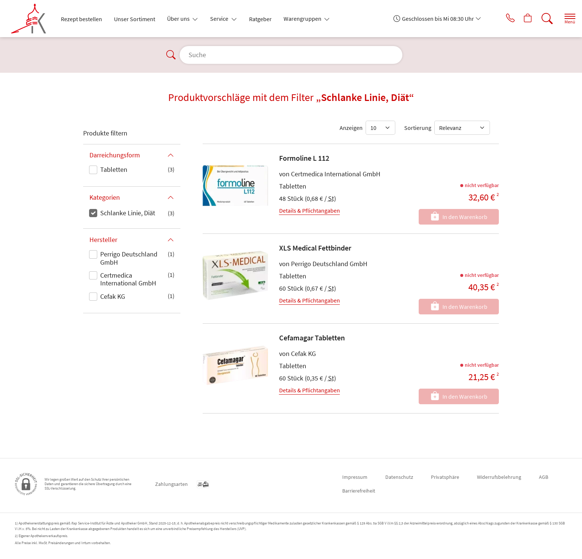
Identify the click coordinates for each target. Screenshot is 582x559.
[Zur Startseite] (31, 18)
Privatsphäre (445, 477)
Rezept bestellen (81, 19)
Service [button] (219, 18)
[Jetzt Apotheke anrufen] (500, 18)
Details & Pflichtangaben (309, 210)
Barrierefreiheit (358, 490)
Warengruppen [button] (303, 18)
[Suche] (541, 18)
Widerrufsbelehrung (499, 477)
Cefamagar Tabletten (312, 337)
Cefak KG (112, 296)
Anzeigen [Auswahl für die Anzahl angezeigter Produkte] (351, 127)
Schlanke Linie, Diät (127, 213)
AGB (543, 477)
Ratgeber (260, 19)
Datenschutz (399, 477)
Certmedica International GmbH (128, 279)
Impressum (354, 477)
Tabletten (113, 169)
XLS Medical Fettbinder (315, 247)
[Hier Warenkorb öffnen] (520, 18)
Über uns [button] (179, 18)
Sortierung (417, 127)
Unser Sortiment (134, 19)
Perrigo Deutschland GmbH (128, 258)
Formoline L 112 (304, 158)
